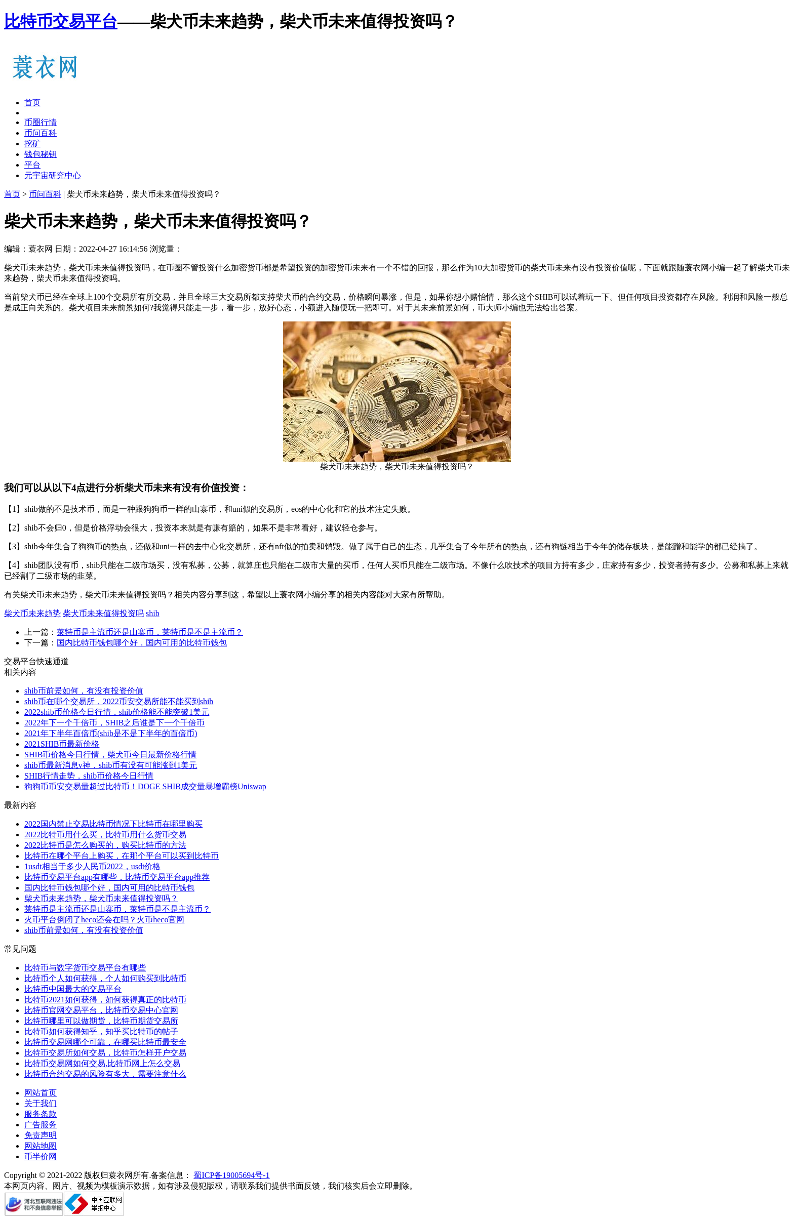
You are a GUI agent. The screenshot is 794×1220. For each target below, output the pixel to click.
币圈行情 (40, 122)
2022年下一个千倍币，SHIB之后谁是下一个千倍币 (114, 722)
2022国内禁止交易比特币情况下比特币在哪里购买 (113, 824)
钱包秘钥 (40, 154)
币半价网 (40, 1156)
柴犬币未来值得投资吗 (103, 613)
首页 (32, 102)
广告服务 (40, 1124)
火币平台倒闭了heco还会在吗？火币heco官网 (104, 919)
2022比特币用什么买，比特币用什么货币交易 (105, 834)
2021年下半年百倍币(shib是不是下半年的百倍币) (110, 733)
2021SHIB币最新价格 (61, 744)
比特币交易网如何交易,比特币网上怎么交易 (102, 1063)
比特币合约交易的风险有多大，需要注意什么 (105, 1074)
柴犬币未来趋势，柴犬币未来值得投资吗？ (101, 898)
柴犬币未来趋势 (32, 613)
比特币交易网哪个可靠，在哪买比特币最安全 (105, 1042)
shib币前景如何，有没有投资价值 (83, 690)
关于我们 (40, 1103)
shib (153, 613)
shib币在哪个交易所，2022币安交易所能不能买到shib (118, 701)
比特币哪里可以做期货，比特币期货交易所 (101, 1020)
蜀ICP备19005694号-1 (231, 1175)
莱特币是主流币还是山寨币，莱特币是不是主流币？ (150, 632)
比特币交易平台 (60, 21)
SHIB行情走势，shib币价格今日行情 (88, 775)
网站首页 (40, 1092)
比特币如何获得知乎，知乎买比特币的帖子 (101, 1031)
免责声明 (40, 1135)
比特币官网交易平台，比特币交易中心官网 (101, 1010)
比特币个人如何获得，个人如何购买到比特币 (105, 978)
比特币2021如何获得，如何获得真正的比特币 (105, 999)
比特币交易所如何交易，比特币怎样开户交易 (105, 1052)
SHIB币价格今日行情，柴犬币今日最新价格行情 (110, 754)
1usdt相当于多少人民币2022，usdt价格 (92, 866)
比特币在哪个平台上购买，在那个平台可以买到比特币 (121, 855)
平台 (32, 164)
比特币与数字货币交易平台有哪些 (85, 967)
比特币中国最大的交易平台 (73, 989)
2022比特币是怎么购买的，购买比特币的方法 (105, 845)
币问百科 (40, 133)
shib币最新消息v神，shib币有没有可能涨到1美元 (110, 765)
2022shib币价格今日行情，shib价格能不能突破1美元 (116, 712)
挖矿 (32, 143)
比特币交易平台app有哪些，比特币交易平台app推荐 (117, 877)
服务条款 (40, 1114)
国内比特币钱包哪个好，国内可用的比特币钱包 (142, 642)
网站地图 (40, 1146)
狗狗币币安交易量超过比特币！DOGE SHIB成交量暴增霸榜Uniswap (145, 786)
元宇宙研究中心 (52, 175)
